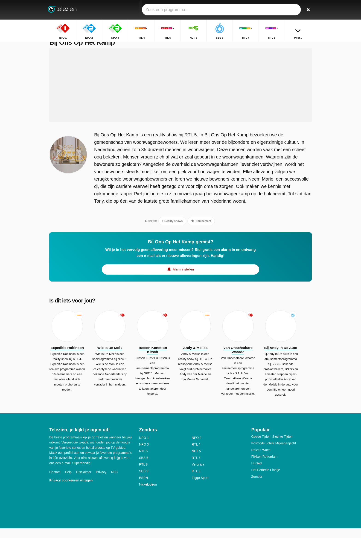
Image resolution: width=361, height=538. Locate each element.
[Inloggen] (291, 10)
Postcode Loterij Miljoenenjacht (273, 453)
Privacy (101, 481)
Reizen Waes (261, 459)
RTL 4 (196, 454)
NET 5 (196, 461)
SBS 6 (143, 467)
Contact (54, 481)
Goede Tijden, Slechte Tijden (272, 446)
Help (68, 481)
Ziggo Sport (200, 487)
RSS (114, 481)
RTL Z (196, 481)
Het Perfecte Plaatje (265, 479)
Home (276, 45)
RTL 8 (143, 474)
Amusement (201, 230)
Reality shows (172, 230)
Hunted (256, 473)
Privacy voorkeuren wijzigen (71, 490)
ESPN (143, 487)
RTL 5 (143, 461)
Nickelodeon (148, 494)
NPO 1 (144, 447)
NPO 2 (196, 447)
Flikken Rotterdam (264, 466)
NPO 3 (144, 454)
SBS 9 (143, 481)
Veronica (198, 474)
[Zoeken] (306, 10)
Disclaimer (83, 481)
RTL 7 (196, 467)
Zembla (256, 486)
